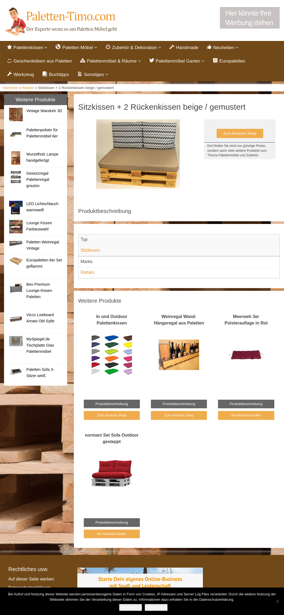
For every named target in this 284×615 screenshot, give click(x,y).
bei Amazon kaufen (246, 415)
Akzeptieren (130, 607)
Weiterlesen (156, 607)
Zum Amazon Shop (239, 133)
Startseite (10, 88)
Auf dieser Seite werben (31, 579)
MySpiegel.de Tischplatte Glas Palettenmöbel (40, 345)
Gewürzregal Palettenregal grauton (37, 179)
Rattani (28, 88)
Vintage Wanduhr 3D (44, 111)
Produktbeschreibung (111, 404)
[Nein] (277, 601)
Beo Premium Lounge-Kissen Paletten (39, 290)
